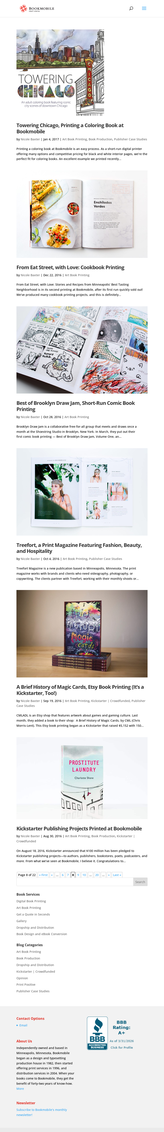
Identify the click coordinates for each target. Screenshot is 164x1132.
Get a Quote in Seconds (33, 914)
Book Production (100, 139)
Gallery (21, 921)
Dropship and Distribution (35, 928)
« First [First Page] (43, 875)
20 (97, 875)
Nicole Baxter (30, 139)
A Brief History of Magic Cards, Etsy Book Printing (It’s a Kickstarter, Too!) (80, 689)
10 (84, 875)
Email (23, 1025)
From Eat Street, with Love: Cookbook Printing (70, 267)
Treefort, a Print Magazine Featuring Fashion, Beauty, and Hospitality (79, 548)
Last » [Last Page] (117, 875)
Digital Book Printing (31, 901)
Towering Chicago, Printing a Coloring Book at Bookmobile (69, 128)
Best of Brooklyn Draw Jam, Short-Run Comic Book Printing (75, 406)
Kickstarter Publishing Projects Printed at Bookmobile (79, 828)
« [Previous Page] (52, 875)
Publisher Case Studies (130, 139)
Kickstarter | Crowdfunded (110, 701)
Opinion (22, 978)
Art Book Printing (74, 139)
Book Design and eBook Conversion (41, 934)
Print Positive (25, 984)
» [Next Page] (109, 875)
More (20, 1089)
